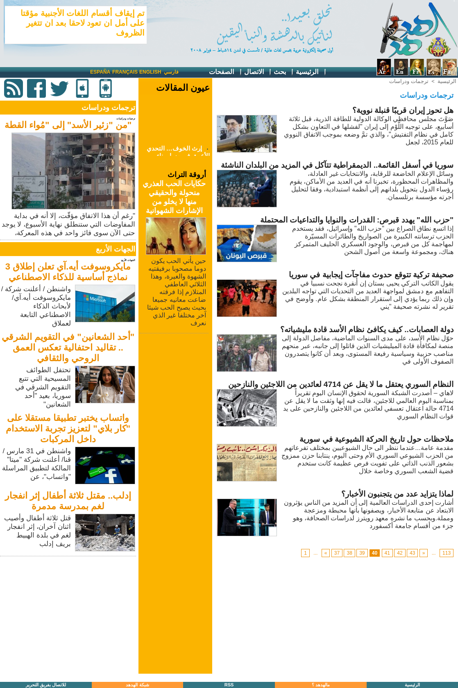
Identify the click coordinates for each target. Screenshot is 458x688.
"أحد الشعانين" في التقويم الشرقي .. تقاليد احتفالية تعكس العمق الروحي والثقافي (68, 347)
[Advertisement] (69, 615)
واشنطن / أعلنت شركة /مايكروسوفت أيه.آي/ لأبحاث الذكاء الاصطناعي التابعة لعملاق (36, 306)
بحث (284, 72)
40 (374, 553)
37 (337, 553)
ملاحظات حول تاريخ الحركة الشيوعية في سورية (376, 439)
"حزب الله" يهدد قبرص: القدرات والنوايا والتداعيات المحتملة (356, 220)
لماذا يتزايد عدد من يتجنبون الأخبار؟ (397, 494)
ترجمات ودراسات (409, 81)
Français (125, 72)
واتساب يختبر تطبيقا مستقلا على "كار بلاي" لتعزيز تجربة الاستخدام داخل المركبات (68, 428)
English (150, 72)
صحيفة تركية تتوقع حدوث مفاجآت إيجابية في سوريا (371, 274)
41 (387, 553)
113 (446, 553)
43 (412, 553)
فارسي (171, 72)
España (100, 72)
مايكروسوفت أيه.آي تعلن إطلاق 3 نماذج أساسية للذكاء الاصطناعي (68, 271)
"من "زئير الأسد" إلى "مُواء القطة (68, 125)
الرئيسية (311, 72)
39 (362, 553)
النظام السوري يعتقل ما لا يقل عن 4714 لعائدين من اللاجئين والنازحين (340, 384)
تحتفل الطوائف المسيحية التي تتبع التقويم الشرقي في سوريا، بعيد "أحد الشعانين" (43, 387)
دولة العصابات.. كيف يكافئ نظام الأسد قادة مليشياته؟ (367, 329)
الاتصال (258, 72)
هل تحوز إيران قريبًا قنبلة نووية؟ (402, 110)
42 (399, 553)
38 (349, 553)
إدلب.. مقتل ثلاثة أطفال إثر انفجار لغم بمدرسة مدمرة (68, 500)
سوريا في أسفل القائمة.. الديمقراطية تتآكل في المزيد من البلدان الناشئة (337, 165)
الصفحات (225, 72)
